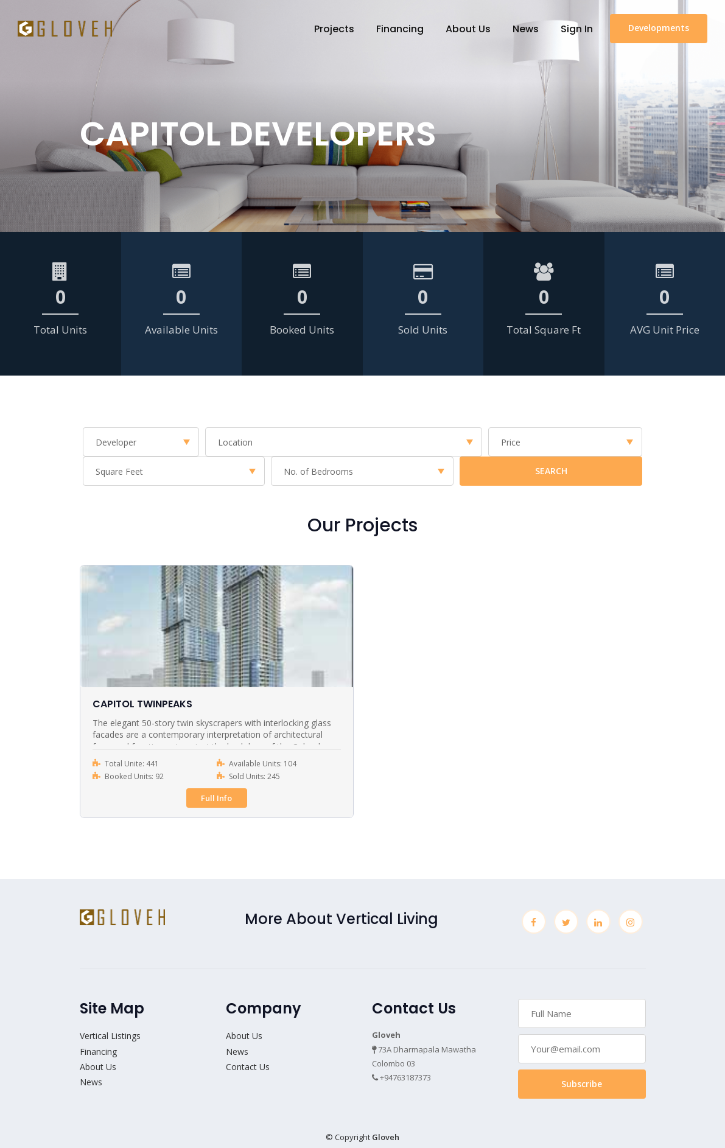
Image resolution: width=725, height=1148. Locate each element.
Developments (658, 28)
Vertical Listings (110, 1035)
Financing (399, 29)
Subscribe (581, 1084)
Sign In (576, 29)
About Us (467, 29)
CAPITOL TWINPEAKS (142, 704)
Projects (333, 29)
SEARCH (551, 471)
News (525, 29)
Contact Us (248, 1067)
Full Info (216, 798)
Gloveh (385, 1137)
